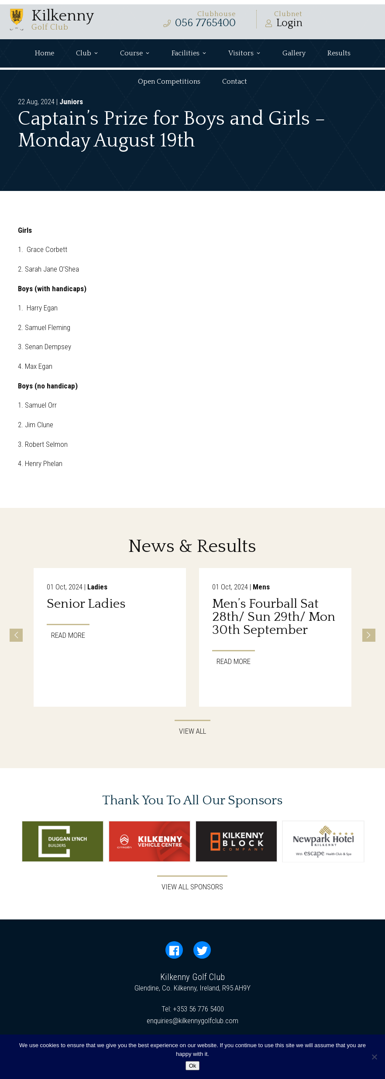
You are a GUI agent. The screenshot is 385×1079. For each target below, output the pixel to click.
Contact (234, 81)
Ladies (97, 586)
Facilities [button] (189, 53)
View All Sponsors (192, 886)
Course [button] (135, 53)
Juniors (71, 101)
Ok (192, 1065)
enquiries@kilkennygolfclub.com (192, 1020)
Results (339, 53)
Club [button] (87, 53)
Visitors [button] (244, 53)
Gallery (294, 53)
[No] (374, 1056)
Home (44, 53)
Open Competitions (169, 81)
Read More (68, 634)
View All (192, 731)
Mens (261, 586)
